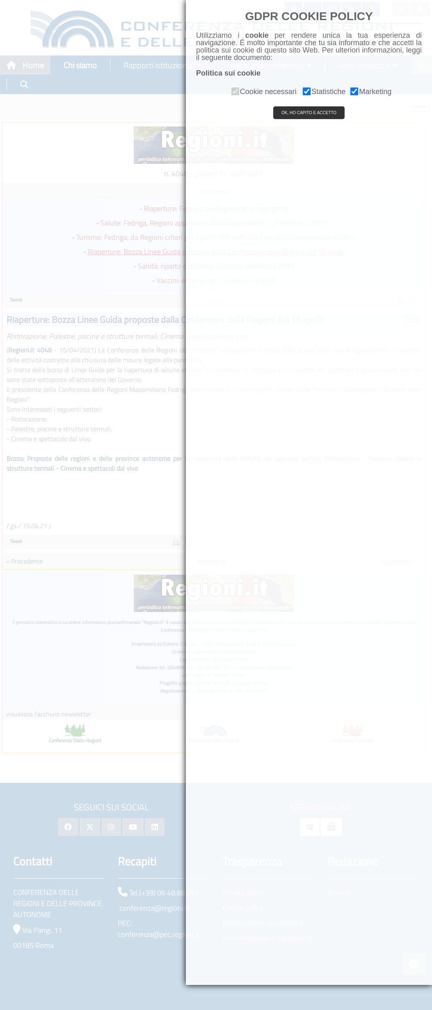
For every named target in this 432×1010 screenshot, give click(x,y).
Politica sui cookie (228, 73)
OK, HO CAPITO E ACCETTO (308, 112)
